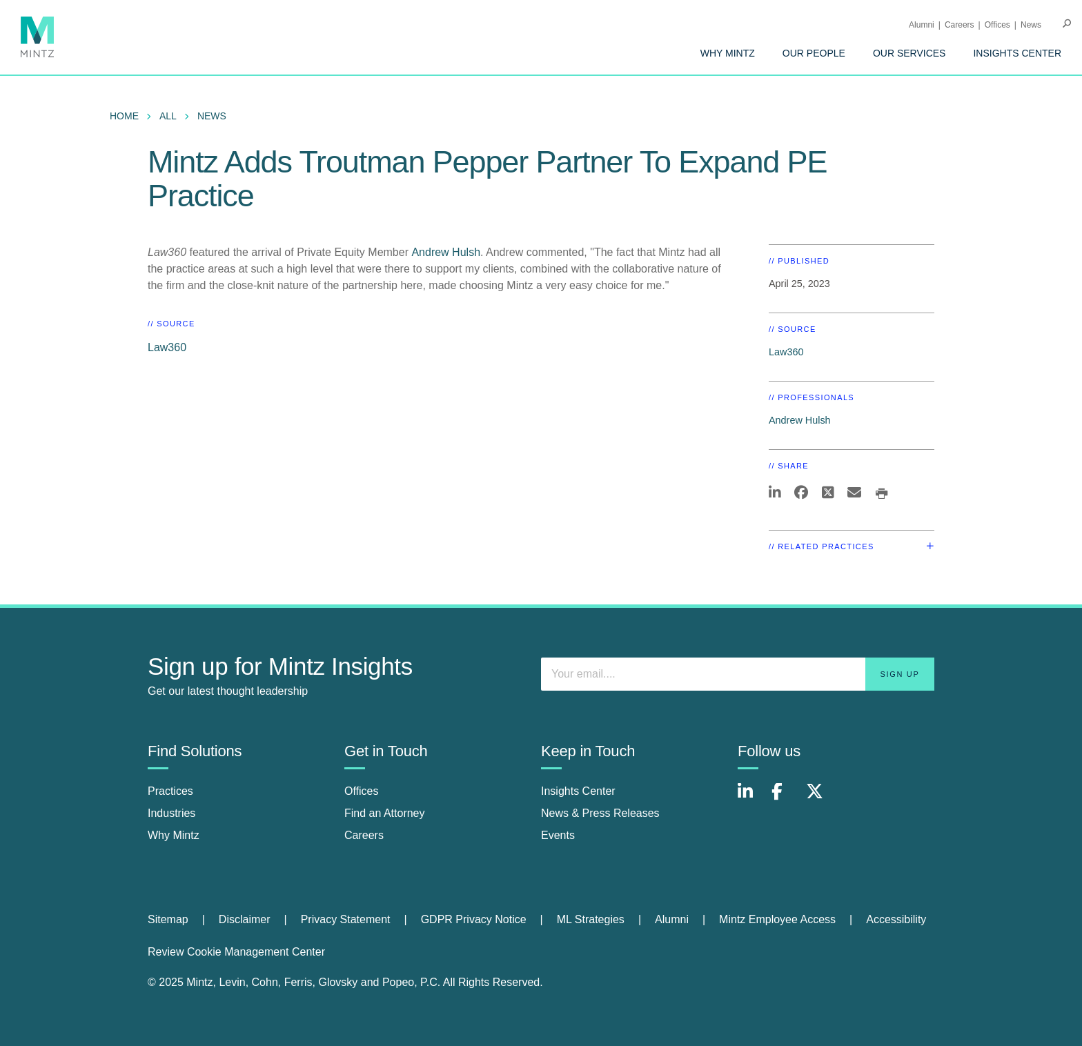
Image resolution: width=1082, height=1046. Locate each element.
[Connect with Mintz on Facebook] (785, 798)
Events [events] (558, 835)
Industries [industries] (171, 813)
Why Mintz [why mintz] (173, 835)
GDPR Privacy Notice (474, 919)
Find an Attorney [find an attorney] (384, 813)
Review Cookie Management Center (236, 952)
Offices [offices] (361, 791)
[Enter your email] (737, 674)
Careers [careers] (364, 835)
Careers (959, 25)
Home (124, 115)
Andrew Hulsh (445, 252)
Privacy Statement (346, 919)
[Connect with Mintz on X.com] (820, 798)
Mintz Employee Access (777, 919)
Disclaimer (244, 919)
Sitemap (168, 919)
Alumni (921, 25)
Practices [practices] (170, 791)
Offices (997, 25)
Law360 (167, 347)
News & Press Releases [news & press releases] (600, 813)
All (168, 115)
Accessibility (896, 919)
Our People (814, 53)
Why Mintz (727, 53)
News (1031, 25)
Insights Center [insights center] (578, 791)
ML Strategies (590, 919)
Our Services (909, 53)
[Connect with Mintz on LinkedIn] (751, 798)
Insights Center (1017, 53)
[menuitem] (727, 53)
